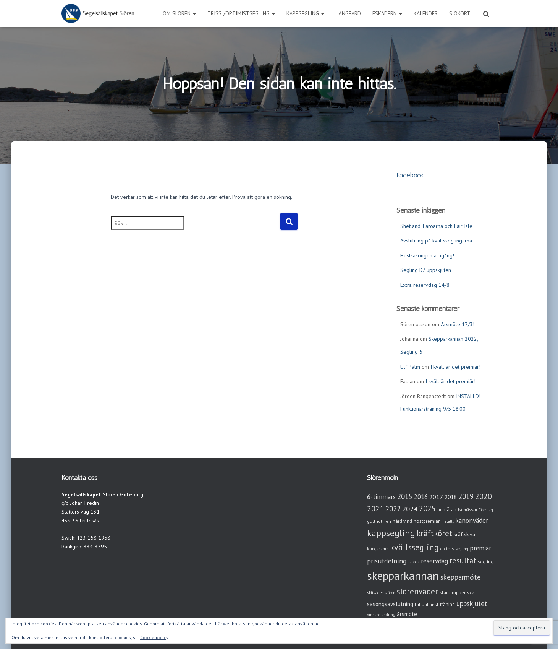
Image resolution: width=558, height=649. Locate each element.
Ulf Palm (410, 366)
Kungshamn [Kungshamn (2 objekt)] (377, 548)
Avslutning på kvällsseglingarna (436, 240)
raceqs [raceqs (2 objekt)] (413, 561)
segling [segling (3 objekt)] (485, 561)
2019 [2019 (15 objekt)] (466, 496)
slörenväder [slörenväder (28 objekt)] (417, 591)
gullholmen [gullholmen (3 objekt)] (379, 521)
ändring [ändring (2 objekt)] (388, 614)
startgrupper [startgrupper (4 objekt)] (453, 592)
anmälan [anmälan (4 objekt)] (446, 509)
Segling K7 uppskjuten (425, 270)
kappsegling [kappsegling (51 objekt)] (391, 533)
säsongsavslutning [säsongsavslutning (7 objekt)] (390, 604)
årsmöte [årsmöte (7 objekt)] (407, 614)
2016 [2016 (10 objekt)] (421, 497)
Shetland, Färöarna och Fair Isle (436, 226)
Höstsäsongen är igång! (427, 255)
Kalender (426, 13)
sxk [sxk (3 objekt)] (470, 592)
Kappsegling (305, 13)
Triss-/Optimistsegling (241, 13)
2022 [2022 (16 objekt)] (393, 508)
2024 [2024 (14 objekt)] (409, 508)
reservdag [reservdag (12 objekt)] (434, 560)
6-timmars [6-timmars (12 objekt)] (381, 496)
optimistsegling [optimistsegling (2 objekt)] (454, 548)
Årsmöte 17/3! (457, 324)
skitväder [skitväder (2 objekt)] (375, 592)
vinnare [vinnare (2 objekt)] (373, 614)
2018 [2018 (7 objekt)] (451, 497)
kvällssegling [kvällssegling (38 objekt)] (414, 547)
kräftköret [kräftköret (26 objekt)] (434, 533)
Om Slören (179, 13)
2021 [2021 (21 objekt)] (375, 508)
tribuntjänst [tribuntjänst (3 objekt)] (426, 604)
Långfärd (348, 13)
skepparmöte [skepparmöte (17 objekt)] (460, 577)
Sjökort (459, 13)
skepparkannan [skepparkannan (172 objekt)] (403, 575)
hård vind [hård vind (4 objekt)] (402, 521)
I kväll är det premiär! (455, 366)
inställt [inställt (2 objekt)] (447, 521)
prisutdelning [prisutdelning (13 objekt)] (387, 560)
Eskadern (387, 13)
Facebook (410, 175)
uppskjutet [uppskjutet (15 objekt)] (471, 603)
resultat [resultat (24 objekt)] (463, 560)
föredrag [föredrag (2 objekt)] (486, 509)
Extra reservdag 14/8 (425, 284)
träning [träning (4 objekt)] (447, 604)
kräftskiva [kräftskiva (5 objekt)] (464, 534)
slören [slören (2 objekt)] (390, 592)
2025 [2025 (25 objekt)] (427, 508)
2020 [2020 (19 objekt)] (483, 496)
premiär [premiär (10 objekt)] (480, 548)
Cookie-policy (154, 637)
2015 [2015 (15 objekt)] (404, 496)
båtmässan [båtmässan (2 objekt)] (467, 509)
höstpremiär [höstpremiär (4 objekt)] (427, 521)
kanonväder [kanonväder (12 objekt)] (471, 520)
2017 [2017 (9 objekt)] (436, 497)
